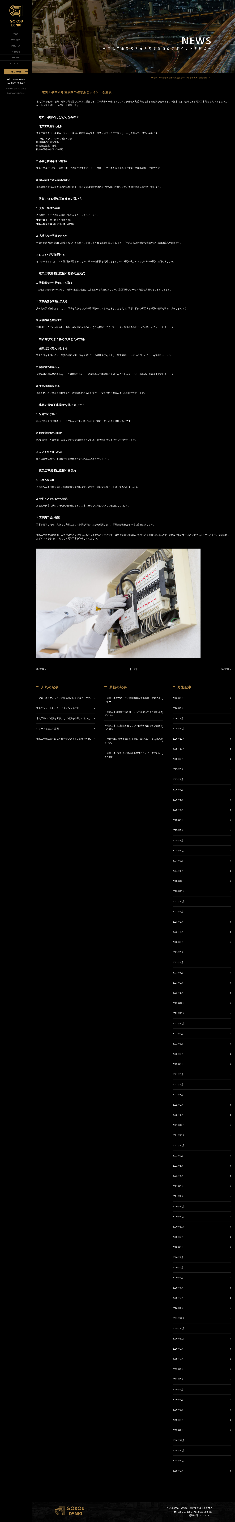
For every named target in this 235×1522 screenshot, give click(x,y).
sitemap (9, 88)
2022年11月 (179, 1013)
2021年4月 (178, 1176)
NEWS (16, 57)
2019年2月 (178, 1420)
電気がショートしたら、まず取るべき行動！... (59, 708)
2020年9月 (178, 1237)
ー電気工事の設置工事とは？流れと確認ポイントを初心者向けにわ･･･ (133, 741)
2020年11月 (179, 1216)
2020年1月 (178, 1308)
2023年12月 (179, 881)
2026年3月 (178, 698)
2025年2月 (178, 830)
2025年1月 (178, 840)
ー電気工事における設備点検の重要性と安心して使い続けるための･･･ (133, 755)
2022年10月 (179, 1023)
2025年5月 (178, 799)
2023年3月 (178, 972)
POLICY (16, 45)
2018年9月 (178, 1471)
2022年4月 (178, 1084)
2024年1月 (178, 871)
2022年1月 (178, 1115)
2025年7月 (178, 779)
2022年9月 (178, 1033)
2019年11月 (179, 1328)
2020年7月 (178, 1257)
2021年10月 (179, 1145)
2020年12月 (179, 1206)
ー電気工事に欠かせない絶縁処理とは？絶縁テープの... (64, 698)
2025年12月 (179, 728)
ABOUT (16, 51)
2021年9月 (178, 1155)
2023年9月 (178, 911)
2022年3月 (178, 1094)
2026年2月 (178, 708)
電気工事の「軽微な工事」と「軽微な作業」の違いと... (64, 718)
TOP (16, 34)
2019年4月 (178, 1399)
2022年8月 (178, 1043)
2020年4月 (178, 1288)
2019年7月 (178, 1369)
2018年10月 (179, 1460)
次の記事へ (226, 669)
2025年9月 (178, 759)
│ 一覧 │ (133, 669)
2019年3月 (178, 1409)
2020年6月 (178, 1267)
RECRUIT (16, 71)
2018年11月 (179, 1450)
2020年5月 (178, 1277)
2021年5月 (178, 1165)
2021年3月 (178, 1186)
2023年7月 (178, 932)
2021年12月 (179, 1125)
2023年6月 (178, 942)
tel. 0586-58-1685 (16, 79)
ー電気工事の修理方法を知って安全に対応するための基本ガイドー (133, 714)
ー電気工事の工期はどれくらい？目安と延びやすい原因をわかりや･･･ (133, 727)
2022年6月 (178, 1064)
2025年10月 (179, 749)
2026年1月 (178, 718)
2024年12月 (179, 850)
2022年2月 (178, 1105)
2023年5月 (178, 952)
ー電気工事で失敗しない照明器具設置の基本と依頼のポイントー (133, 700)
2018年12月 (179, 1440)
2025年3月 (178, 820)
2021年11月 (179, 1135)
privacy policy (20, 88)
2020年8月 (178, 1247)
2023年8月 (178, 922)
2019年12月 (179, 1318)
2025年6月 (178, 789)
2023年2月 (178, 982)
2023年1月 (178, 993)
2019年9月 (178, 1348)
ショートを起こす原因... (48, 728)
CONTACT (16, 63)
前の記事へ (41, 669)
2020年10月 (179, 1226)
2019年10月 (179, 1338)
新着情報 (203, 78)
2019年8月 (178, 1359)
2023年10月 (179, 901)
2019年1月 (178, 1430)
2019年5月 (178, 1389)
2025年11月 (179, 739)
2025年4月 (178, 810)
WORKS (16, 40)
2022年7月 (178, 1054)
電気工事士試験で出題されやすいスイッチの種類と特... (64, 739)
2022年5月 (178, 1074)
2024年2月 (178, 860)
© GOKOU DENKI (16, 93)
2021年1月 (178, 1196)
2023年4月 (178, 962)
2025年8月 (178, 769)
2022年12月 (179, 1003)
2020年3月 (178, 1298)
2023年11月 (179, 891)
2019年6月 (178, 1379)
